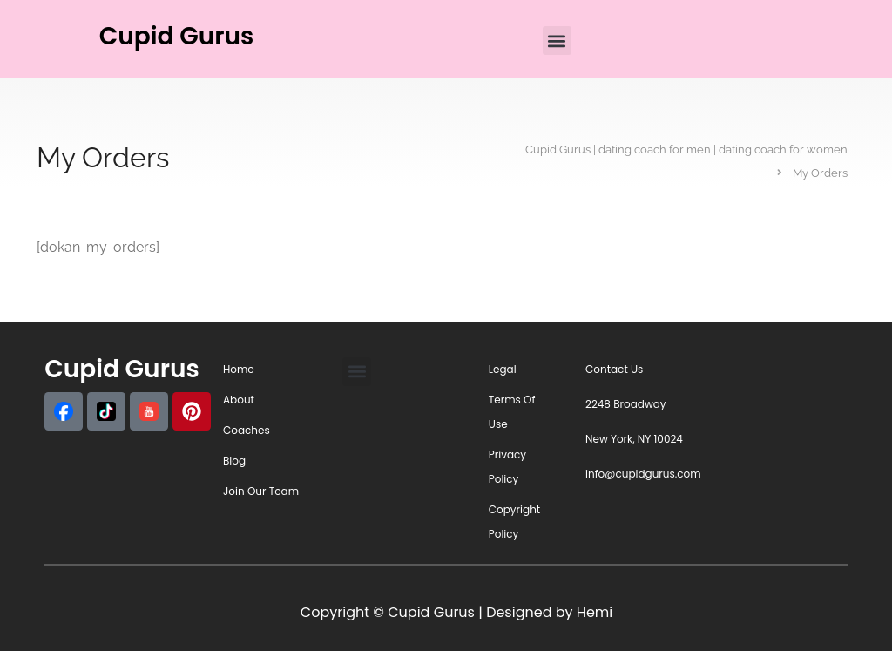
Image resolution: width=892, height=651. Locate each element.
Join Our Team (261, 491)
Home (238, 369)
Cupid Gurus (176, 36)
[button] (557, 40)
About (238, 399)
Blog (234, 460)
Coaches (246, 430)
